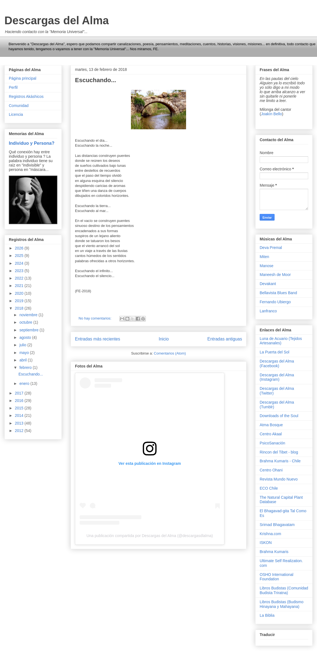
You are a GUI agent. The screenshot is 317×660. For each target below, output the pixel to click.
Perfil (13, 87)
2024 (20, 263)
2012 (20, 430)
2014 (20, 415)
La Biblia (267, 615)
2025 (20, 255)
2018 (20, 308)
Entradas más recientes (97, 339)
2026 (20, 248)
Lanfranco (268, 311)
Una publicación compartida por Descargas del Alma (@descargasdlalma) (150, 535)
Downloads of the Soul (279, 416)
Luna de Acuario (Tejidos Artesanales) (281, 340)
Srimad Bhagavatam (277, 524)
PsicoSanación (272, 443)
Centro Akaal (271, 434)
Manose (266, 266)
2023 (20, 271)
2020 (20, 293)
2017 (20, 393)
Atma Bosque (271, 425)
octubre (26, 322)
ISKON (266, 542)
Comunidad (19, 105)
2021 (20, 285)
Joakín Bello (271, 114)
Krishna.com (270, 534)
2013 (20, 423)
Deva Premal (271, 247)
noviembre (28, 315)
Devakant (268, 283)
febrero (26, 367)
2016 (20, 400)
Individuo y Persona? (31, 143)
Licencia (16, 114)
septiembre (29, 330)
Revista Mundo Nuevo (279, 479)
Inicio (164, 339)
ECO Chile (269, 488)
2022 (20, 278)
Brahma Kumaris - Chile (280, 461)
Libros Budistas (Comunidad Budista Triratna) (284, 590)
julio (23, 345)
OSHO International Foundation (276, 576)
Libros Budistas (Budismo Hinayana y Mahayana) (281, 604)
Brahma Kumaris (274, 551)
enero (24, 383)
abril (23, 360)
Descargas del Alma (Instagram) (277, 377)
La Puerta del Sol (274, 352)
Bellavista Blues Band (278, 293)
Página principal (22, 78)
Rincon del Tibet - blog (279, 452)
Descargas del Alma (56, 20)
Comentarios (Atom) (170, 353)
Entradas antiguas (224, 339)
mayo (24, 352)
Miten (264, 256)
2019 (20, 301)
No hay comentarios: (95, 318)
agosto (25, 337)
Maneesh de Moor (275, 274)
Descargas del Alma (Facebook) (277, 363)
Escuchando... (95, 80)
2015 (20, 408)
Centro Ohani (271, 470)
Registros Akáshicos (26, 96)
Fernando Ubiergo (275, 302)
